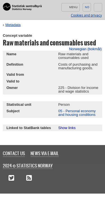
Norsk (87, 7)
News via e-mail (45, 153)
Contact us (14, 153)
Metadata (12, 25)
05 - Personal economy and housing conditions (77, 113)
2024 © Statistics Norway (28, 165)
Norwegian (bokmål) (85, 49)
